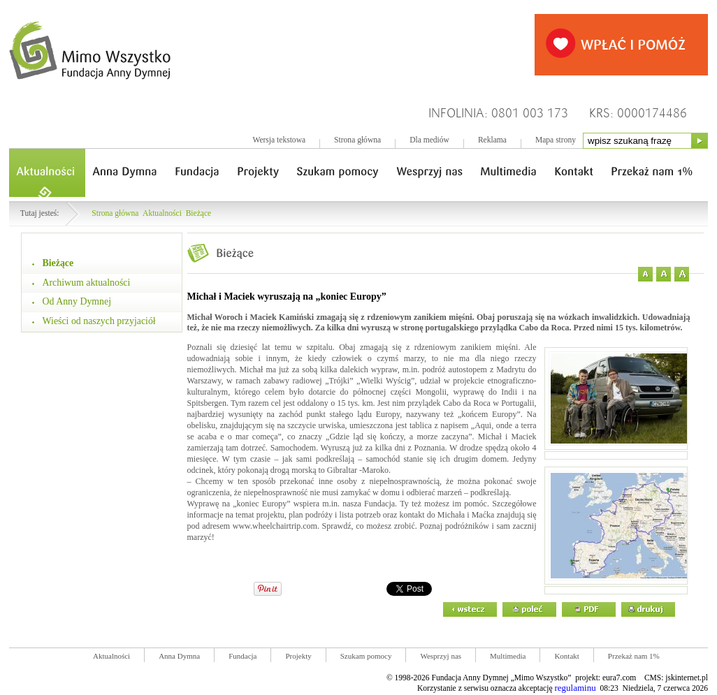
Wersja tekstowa (278, 140)
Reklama (492, 140)
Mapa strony (555, 140)
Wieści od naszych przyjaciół (99, 321)
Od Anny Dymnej (77, 301)
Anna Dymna (179, 656)
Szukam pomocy (366, 656)
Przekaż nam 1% (634, 656)
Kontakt (566, 656)
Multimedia (508, 656)
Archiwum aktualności (87, 282)
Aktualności (162, 213)
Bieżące (199, 213)
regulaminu (574, 687)
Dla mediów (429, 140)
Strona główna (357, 140)
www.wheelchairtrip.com (275, 526)
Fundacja (242, 656)
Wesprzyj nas (440, 656)
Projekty (298, 656)
